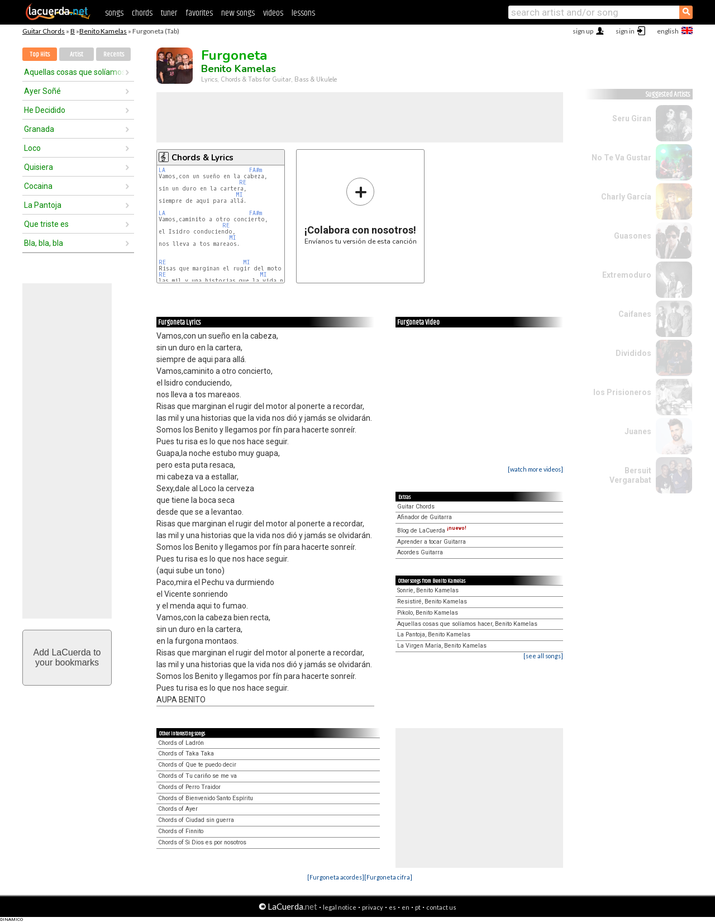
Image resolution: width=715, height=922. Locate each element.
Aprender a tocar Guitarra (431, 541)
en (405, 907)
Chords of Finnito (180, 831)
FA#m (255, 170)
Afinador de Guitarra (424, 517)
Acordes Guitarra (420, 552)
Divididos (633, 353)
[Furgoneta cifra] (388, 877)
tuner (169, 13)
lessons (303, 13)
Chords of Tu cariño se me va (197, 776)
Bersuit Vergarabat (630, 475)
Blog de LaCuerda (431, 530)
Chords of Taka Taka (186, 753)
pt (418, 907)
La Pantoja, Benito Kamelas (433, 634)
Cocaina (38, 186)
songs (114, 13)
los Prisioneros (622, 392)
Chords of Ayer (178, 808)
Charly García (626, 196)
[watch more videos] (535, 469)
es (392, 907)
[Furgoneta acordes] (335, 877)
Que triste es (46, 224)
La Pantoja (42, 205)
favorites (199, 13)
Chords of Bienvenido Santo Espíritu (205, 798)
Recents (113, 54)
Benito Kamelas (103, 31)
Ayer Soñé (42, 91)
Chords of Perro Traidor (189, 787)
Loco (32, 148)
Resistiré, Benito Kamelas (432, 601)
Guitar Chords (43, 31)
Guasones (632, 235)
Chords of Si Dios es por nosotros (202, 842)
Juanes (638, 431)
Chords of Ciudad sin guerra (196, 820)
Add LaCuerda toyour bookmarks (67, 657)
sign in (625, 31)
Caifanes (634, 314)
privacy (372, 907)
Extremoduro (626, 274)
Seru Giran (631, 118)
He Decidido (44, 110)
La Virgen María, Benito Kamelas (442, 645)
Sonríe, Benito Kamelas (428, 590)
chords (142, 13)
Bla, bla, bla (43, 243)
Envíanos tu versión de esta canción (360, 211)
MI (239, 194)
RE (242, 182)
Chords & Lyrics (202, 157)
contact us (441, 907)
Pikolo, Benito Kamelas (427, 612)
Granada (39, 129)
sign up (583, 31)
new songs (238, 13)
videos (273, 13)
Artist (76, 54)
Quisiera (38, 167)
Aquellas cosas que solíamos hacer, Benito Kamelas (467, 624)
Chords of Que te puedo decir (197, 764)
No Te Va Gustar (621, 157)
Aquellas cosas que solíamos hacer (74, 72)
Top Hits (40, 54)
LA (162, 170)
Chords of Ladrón (181, 743)
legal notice (339, 907)
